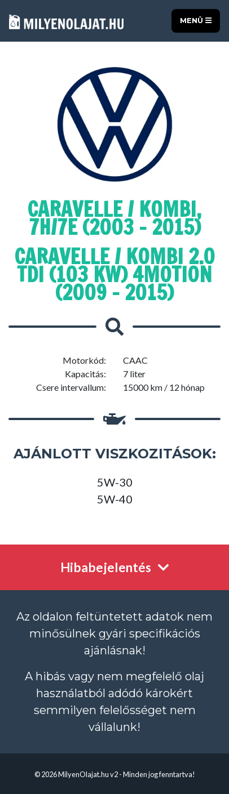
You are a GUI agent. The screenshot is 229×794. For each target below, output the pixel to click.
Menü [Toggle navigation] (196, 20)
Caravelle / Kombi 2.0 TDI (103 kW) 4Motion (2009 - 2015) (115, 274)
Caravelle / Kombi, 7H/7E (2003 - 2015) (114, 218)
